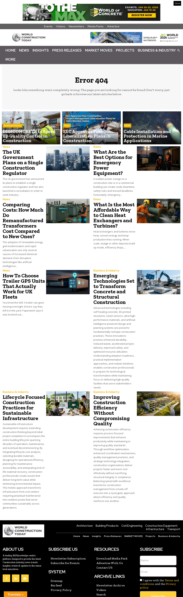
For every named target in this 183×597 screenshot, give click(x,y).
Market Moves (98, 50)
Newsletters (76, 26)
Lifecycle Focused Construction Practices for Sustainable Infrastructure (21, 382)
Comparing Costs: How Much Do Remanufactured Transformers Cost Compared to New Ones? (22, 211)
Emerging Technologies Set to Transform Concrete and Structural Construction (114, 270)
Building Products (12, 133)
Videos (60, 26)
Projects (125, 50)
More (10, 59)
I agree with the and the (159, 556)
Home (10, 50)
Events (48, 26)
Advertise (113, 26)
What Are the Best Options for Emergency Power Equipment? (112, 158)
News (24, 50)
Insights (41, 50)
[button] (178, 50)
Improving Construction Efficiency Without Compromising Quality (113, 382)
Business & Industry (157, 50)
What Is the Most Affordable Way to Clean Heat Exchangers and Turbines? (112, 209)
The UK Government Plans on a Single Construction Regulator (22, 160)
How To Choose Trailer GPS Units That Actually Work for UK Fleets (23, 267)
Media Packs (96, 26)
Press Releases (67, 50)
